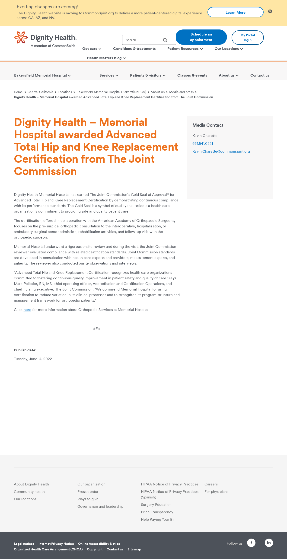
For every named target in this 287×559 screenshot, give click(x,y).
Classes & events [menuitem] (192, 75)
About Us (159, 92)
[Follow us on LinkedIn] (269, 544)
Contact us (115, 549)
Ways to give (88, 499)
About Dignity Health (31, 484)
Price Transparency (157, 512)
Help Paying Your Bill (158, 519)
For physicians (216, 491)
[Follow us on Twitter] (256, 541)
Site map (134, 549)
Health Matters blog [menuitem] (106, 58)
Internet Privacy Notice (56, 544)
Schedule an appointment (201, 37)
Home (20, 92)
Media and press (183, 92)
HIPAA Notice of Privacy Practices (169, 484)
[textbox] (149, 40)
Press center (88, 491)
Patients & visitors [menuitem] (148, 75)
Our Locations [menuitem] (229, 48)
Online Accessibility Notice (99, 544)
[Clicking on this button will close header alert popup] (270, 11)
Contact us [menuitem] (259, 75)
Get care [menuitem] (92, 48)
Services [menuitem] (108, 75)
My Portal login (247, 37)
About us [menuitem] (229, 75)
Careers (211, 484)
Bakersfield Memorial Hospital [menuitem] (42, 75)
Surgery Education (156, 504)
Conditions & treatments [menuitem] (134, 48)
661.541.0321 (202, 232)
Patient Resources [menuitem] (185, 48)
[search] (167, 40)
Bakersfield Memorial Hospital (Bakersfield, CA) (113, 92)
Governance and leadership (100, 506)
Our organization (91, 484)
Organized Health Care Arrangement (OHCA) (48, 549)
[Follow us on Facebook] (243, 544)
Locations (66, 92)
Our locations (25, 499)
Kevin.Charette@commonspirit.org (221, 240)
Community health (29, 491)
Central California (42, 92)
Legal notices (24, 544)
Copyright (94, 549)
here (27, 398)
